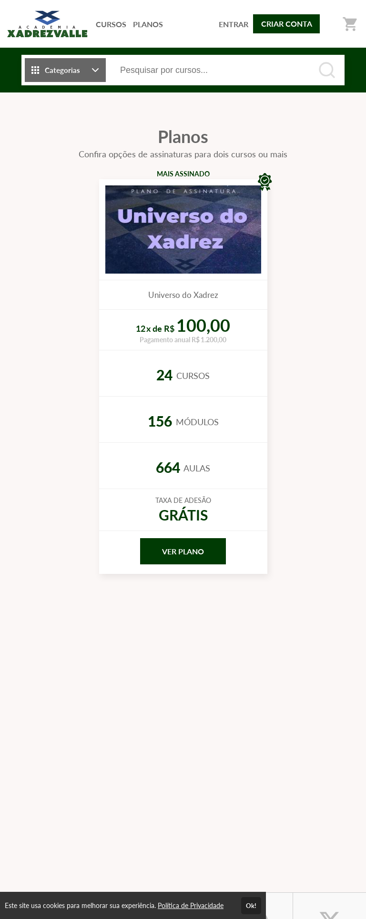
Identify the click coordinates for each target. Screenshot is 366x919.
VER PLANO (183, 551)
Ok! (251, 905)
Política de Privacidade (191, 905)
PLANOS (148, 24)
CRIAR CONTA (286, 23)
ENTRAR (233, 24)
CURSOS (111, 24)
